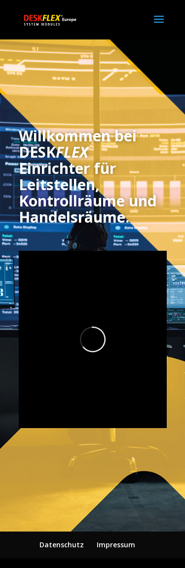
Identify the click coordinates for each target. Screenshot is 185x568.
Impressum (116, 544)
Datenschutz (61, 544)
